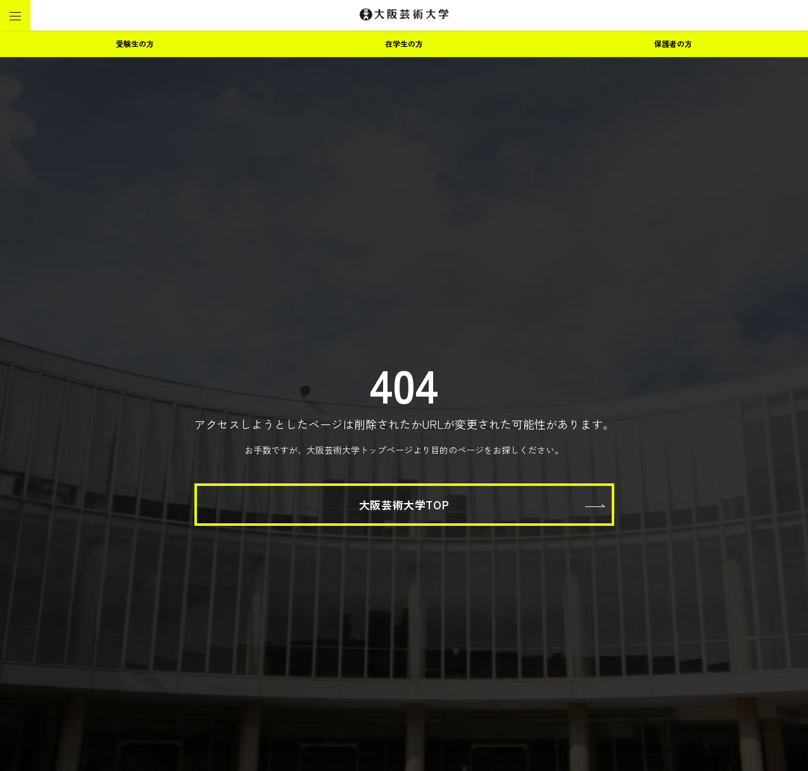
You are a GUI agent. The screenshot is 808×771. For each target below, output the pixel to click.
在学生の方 (404, 43)
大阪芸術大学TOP (404, 505)
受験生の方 (135, 43)
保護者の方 (673, 43)
